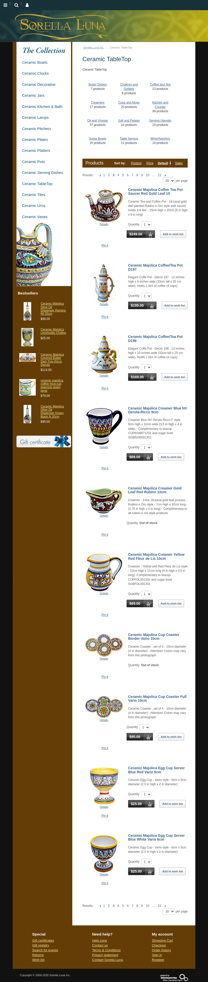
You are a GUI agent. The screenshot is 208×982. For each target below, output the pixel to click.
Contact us (100, 945)
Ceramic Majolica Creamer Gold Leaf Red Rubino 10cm (155, 490)
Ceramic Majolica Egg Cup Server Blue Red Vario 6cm (156, 770)
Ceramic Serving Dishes (42, 172)
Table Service (129, 138)
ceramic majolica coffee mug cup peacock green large (52, 385)
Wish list (38, 960)
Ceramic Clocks (35, 73)
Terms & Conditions (106, 950)
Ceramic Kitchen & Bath (42, 106)
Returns (38, 955)
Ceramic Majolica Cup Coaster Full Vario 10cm (157, 698)
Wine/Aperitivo (160, 138)
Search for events (45, 950)
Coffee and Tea (160, 84)
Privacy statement (105, 955)
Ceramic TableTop (37, 184)
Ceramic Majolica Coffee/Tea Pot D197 (155, 267)
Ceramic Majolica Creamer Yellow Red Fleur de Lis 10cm (156, 556)
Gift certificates (43, 940)
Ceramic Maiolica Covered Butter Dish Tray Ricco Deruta (52, 360)
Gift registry (40, 945)
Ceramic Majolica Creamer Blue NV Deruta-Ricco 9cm (157, 410)
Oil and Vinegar (97, 120)
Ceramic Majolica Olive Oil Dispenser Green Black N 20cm (52, 411)
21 (159, 175)
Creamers (98, 102)
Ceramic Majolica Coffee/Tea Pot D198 (155, 338)
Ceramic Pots (33, 161)
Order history (161, 950)
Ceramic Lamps (35, 117)
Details (104, 224)
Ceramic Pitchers (36, 128)
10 (147, 175)
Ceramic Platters (36, 150)
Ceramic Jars (33, 95)
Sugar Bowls (97, 138)
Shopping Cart (162, 940)
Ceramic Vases (35, 217)
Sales (179, 163)
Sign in (157, 955)
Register (158, 960)
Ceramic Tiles (33, 194)
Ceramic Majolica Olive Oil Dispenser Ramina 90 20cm (53, 309)
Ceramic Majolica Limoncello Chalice (53, 331)
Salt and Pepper (129, 120)
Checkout (159, 945)
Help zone (99, 940)
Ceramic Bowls (34, 62)
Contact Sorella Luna (107, 960)
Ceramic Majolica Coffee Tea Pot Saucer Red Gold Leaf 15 (155, 191)
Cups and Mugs (129, 102)
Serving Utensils (160, 120)
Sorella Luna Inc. (93, 47)
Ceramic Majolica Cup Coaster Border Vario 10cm (153, 637)
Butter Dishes (98, 84)
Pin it (104, 245)
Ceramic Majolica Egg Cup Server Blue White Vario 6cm (156, 837)
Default (163, 163)
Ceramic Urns (33, 205)
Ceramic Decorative (39, 84)
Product (136, 163)
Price (149, 163)
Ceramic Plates (35, 139)
